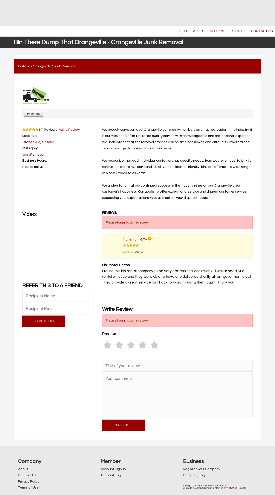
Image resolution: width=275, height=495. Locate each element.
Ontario (24, 66)
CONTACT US (262, 31)
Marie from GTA (135, 239)
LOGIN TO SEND (44, 321)
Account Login (112, 475)
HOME (184, 31)
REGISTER (239, 31)
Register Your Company (201, 469)
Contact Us (27, 475)
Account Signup (113, 469)
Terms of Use (28, 487)
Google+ (243, 488)
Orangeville (42, 66)
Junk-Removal (64, 66)
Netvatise (232, 488)
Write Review (69, 129)
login (121, 222)
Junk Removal (33, 154)
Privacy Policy (28, 481)
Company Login (195, 475)
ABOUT (199, 31)
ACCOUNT (217, 31)
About (23, 469)
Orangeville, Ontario (38, 142)
